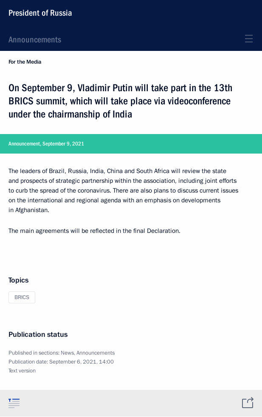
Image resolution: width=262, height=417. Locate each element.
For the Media (24, 62)
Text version (22, 371)
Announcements (34, 39)
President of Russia (40, 13)
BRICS (21, 297)
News (67, 353)
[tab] (14, 403)
